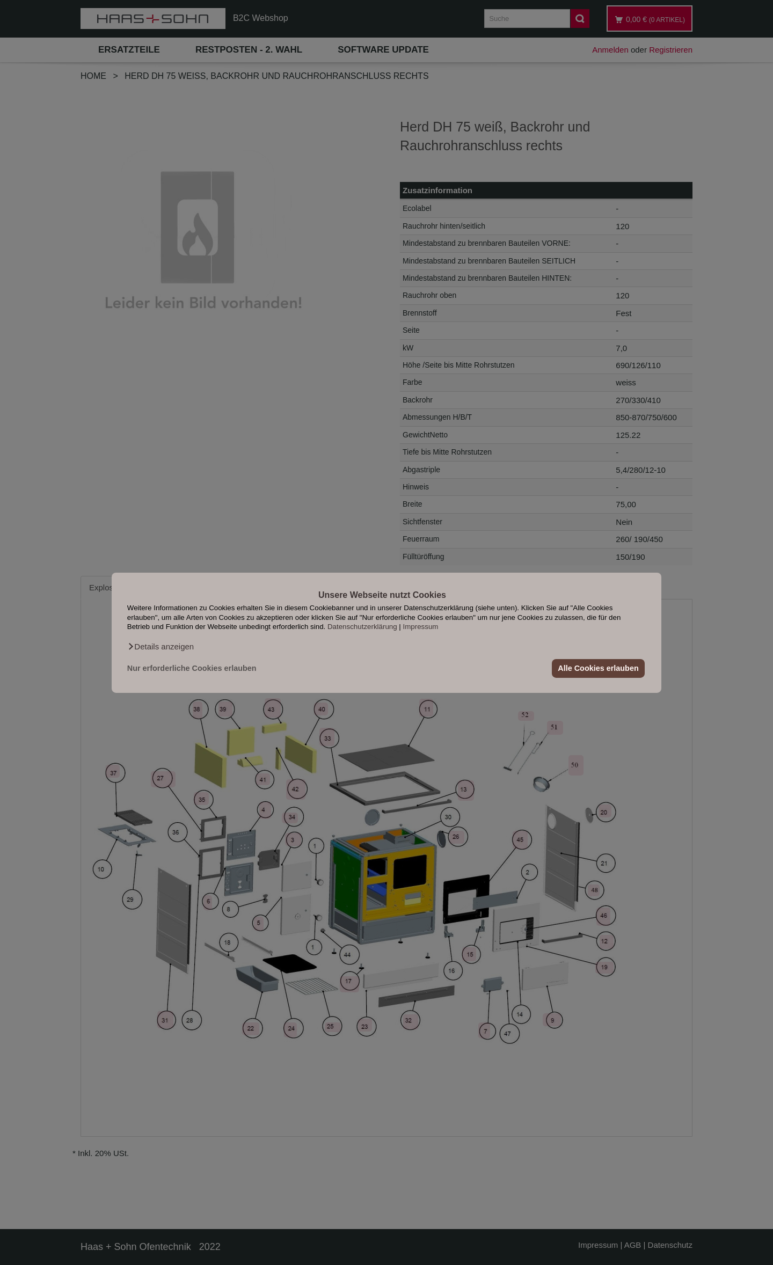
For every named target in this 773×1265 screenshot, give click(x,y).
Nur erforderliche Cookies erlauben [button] (192, 668)
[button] (160, 646)
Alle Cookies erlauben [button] (598, 668)
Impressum (421, 627)
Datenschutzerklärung (362, 627)
